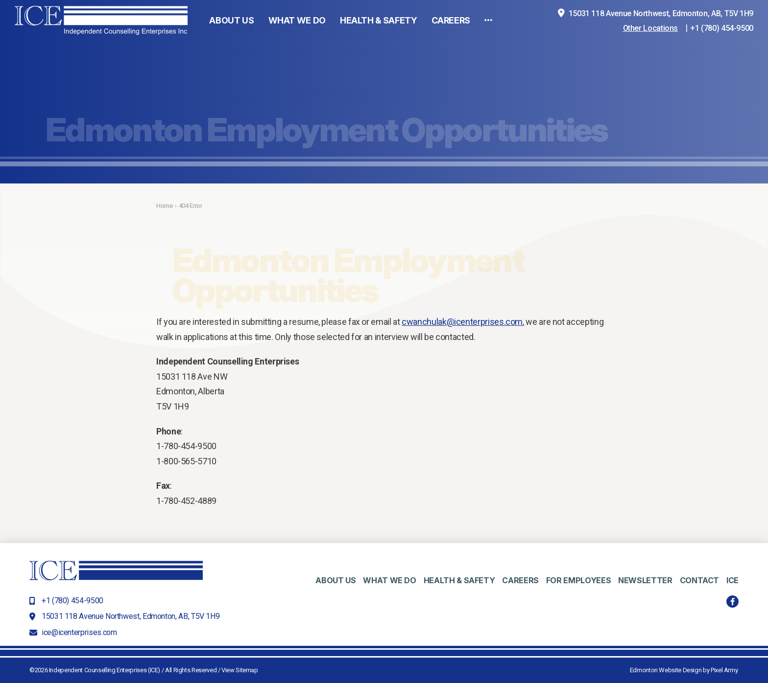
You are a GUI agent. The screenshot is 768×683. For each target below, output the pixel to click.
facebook (732, 601)
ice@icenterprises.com (79, 632)
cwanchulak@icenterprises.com (462, 322)
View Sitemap (239, 670)
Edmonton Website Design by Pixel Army (684, 670)
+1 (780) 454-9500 (721, 50)
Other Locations (650, 50)
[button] (488, 42)
